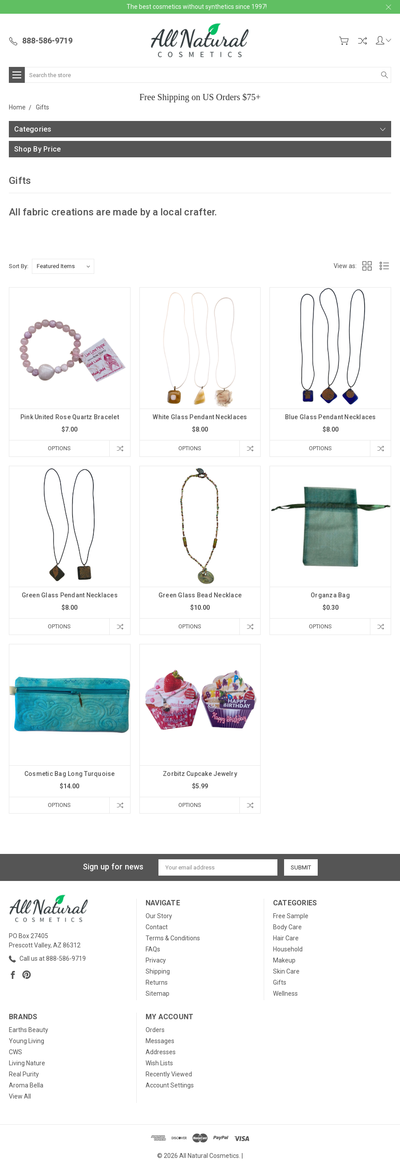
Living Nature (27, 1063)
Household (288, 949)
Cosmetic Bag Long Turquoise (69, 773)
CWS (15, 1052)
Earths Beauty (28, 1029)
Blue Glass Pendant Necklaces (330, 417)
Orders (155, 1029)
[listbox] (63, 266)
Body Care (287, 927)
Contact (157, 927)
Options (59, 448)
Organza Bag (330, 595)
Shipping (158, 971)
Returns (157, 982)
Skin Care (286, 971)
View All (20, 1096)
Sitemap (157, 993)
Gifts (279, 982)
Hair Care (286, 938)
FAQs (153, 949)
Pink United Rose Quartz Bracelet (69, 417)
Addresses (161, 1052)
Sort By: (18, 266)
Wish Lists (159, 1063)
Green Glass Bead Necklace (200, 595)
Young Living (26, 1040)
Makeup (284, 960)
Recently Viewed (169, 1074)
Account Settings (170, 1085)
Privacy (156, 960)
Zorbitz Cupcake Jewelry (200, 773)
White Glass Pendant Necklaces (200, 417)
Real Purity (24, 1074)
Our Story (159, 916)
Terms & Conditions (173, 938)
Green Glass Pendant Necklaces (70, 595)
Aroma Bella (26, 1085)
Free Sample (290, 916)
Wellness (285, 993)
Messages (160, 1040)
